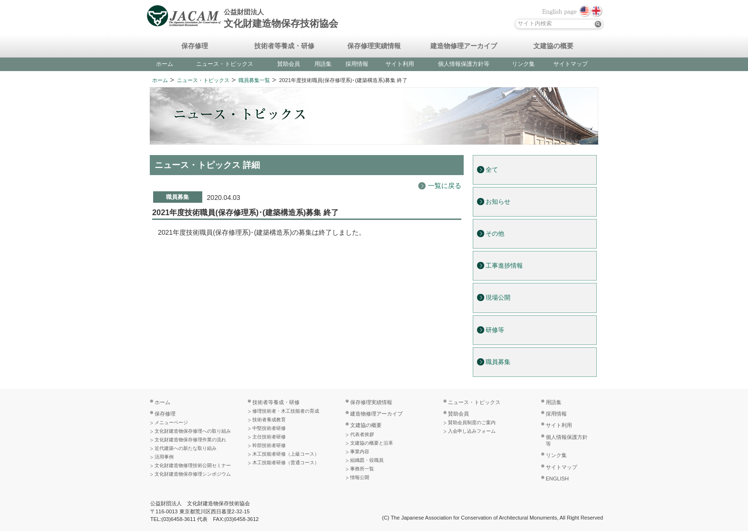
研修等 (495, 330)
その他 (495, 233)
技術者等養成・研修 (284, 46)
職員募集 (498, 362)
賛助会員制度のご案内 (472, 422)
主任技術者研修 (269, 436)
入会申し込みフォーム (472, 431)
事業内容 (359, 451)
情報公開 (359, 477)
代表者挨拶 (362, 434)
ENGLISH (557, 478)
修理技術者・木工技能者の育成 (285, 411)
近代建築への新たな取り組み (186, 448)
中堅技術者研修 (269, 428)
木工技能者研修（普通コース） (285, 462)
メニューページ (171, 422)
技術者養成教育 (269, 419)
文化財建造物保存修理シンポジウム (193, 474)
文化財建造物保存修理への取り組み (193, 431)
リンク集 (523, 64)
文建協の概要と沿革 (371, 443)
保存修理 (194, 46)
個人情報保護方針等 (463, 64)
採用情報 (356, 64)
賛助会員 (288, 64)
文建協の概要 (553, 46)
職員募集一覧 (254, 80)
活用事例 (164, 456)
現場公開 (498, 297)
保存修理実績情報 (374, 46)
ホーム (164, 64)
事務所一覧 (362, 468)
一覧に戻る (444, 185)
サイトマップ (570, 64)
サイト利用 (399, 64)
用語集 (323, 64)
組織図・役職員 (367, 460)
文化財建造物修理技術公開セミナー (193, 465)
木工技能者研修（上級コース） (285, 454)
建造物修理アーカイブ (463, 46)
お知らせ (498, 201)
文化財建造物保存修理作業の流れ (190, 439)
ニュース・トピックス (224, 64)
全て (492, 170)
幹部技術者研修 (269, 445)
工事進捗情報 (504, 265)
